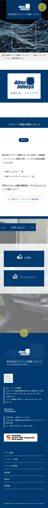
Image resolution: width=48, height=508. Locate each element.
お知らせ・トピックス (39, 55)
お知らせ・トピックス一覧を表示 (25, 199)
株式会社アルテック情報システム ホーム (17, 55)
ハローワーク (40, 185)
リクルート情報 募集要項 (17, 185)
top (24, 333)
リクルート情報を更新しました (15, 58)
